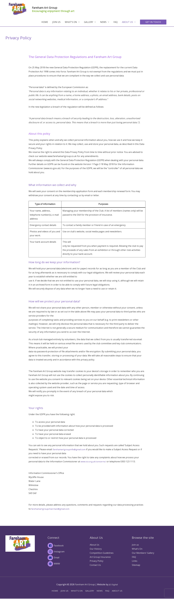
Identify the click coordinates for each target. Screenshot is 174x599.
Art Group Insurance (100, 557)
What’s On (137, 549)
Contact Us (95, 565)
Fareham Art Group (52, 7)
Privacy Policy (96, 561)
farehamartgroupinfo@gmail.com (70, 449)
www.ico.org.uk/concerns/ (94, 461)
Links (134, 561)
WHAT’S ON (71, 22)
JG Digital (113, 584)
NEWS (103, 22)
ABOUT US (127, 22)
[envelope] (66, 558)
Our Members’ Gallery (143, 553)
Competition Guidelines (102, 553)
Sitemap (136, 565)
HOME (44, 22)
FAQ (116, 22)
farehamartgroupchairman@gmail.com (51, 509)
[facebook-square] (66, 546)
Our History (96, 549)
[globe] (66, 564)
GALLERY (88, 22)
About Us (94, 545)
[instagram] (66, 552)
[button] (153, 22)
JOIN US (56, 22)
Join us (135, 545)
